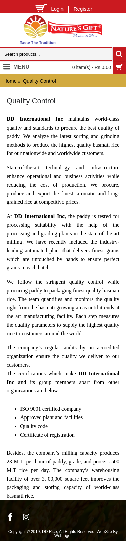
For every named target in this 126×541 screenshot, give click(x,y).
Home (10, 81)
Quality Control (39, 81)
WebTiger (63, 535)
